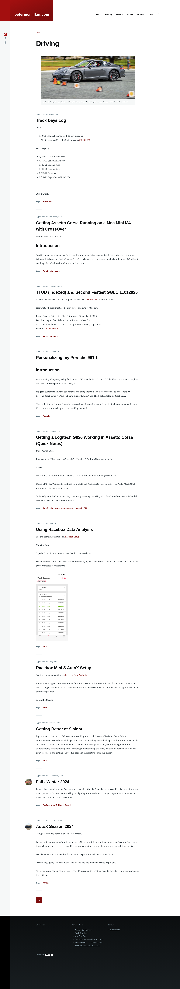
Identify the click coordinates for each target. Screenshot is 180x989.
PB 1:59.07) (85, 140)
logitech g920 (81, 508)
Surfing (46, 805)
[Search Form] (158, 14)
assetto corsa (67, 508)
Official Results (52, 328)
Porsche (54, 336)
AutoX (46, 271)
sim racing (55, 271)
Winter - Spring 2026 (83, 930)
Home (38, 32)
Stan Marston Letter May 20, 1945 (89, 939)
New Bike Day (80, 936)
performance (91, 299)
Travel (68, 805)
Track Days (48, 202)
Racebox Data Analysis (76, 675)
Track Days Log (81, 933)
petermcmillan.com (31, 14)
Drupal (47, 955)
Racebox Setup (72, 536)
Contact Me (115, 930)
